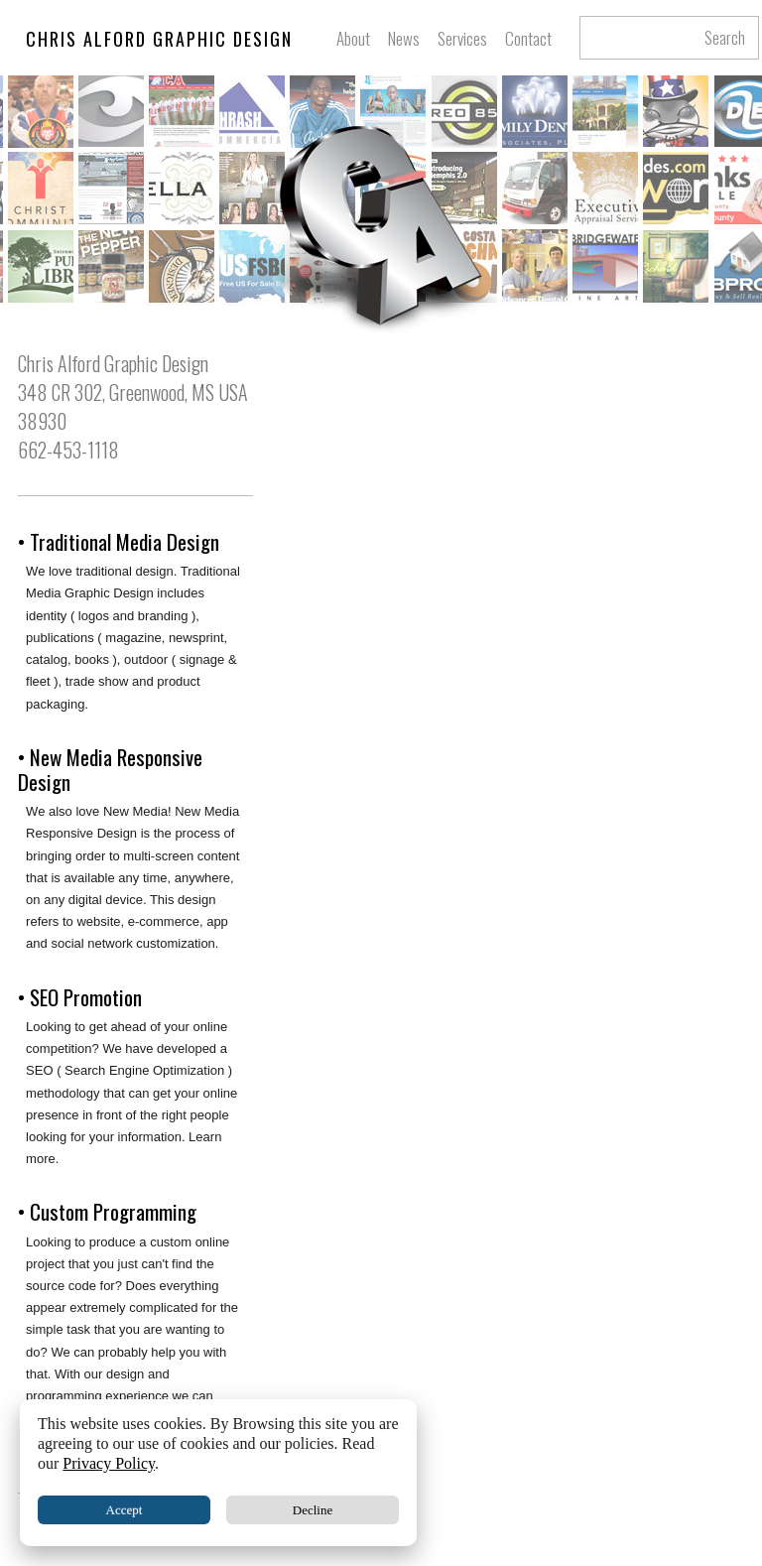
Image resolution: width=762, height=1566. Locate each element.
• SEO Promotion (80, 996)
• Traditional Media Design (118, 541)
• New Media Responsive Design (110, 769)
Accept (124, 1509)
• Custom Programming (107, 1211)
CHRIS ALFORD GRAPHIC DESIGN (159, 39)
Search (724, 38)
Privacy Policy (109, 1463)
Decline (312, 1509)
